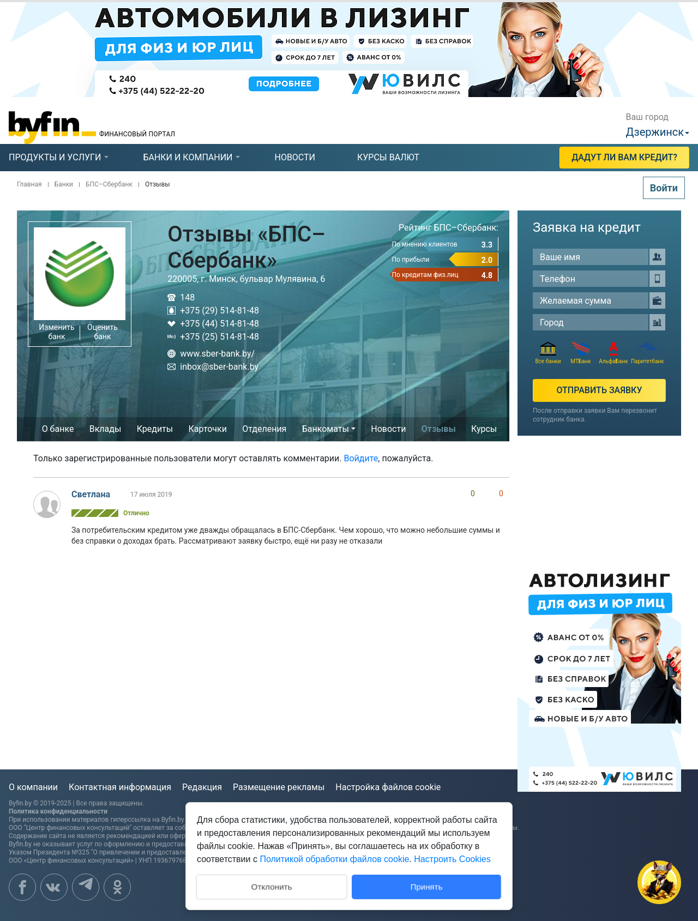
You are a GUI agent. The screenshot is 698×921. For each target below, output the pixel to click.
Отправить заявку (599, 390)
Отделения (264, 429)
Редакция (202, 787)
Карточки (208, 429)
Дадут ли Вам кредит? (624, 157)
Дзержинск (654, 132)
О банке (58, 429)
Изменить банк (56, 332)
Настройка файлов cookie (388, 787)
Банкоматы (325, 429)
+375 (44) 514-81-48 (213, 323)
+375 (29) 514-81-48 (213, 310)
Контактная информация (120, 787)
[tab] (55, 157)
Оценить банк (102, 332)
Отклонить (271, 885)
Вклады (105, 429)
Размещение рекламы (278, 787)
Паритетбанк (646, 353)
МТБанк (580, 353)
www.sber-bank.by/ (211, 353)
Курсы (484, 429)
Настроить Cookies (452, 859)
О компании (33, 787)
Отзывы (439, 429)
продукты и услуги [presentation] (55, 157)
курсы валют (388, 157)
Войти (664, 188)
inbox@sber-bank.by (212, 367)
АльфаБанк (613, 353)
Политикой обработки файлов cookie (334, 859)
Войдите (361, 458)
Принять (427, 886)
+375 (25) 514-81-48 (213, 337)
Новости (388, 429)
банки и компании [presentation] (187, 157)
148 (181, 297)
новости (294, 157)
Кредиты (155, 429)
